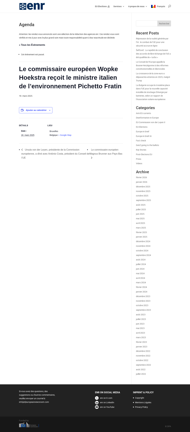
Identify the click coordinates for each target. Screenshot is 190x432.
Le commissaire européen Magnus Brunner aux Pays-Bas (106, 151)
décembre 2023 (143, 296)
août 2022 (140, 369)
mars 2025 (141, 227)
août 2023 (140, 314)
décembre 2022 (143, 351)
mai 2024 (140, 273)
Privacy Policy (141, 407)
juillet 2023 (141, 319)
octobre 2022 (142, 360)
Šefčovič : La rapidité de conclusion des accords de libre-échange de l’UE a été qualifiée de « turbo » (153, 54)
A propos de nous (136, 6)
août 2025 (140, 204)
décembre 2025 (143, 186)
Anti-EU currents (143, 113)
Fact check (141, 140)
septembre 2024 (143, 255)
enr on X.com (106, 398)
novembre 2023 (143, 300)
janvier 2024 (141, 291)
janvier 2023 (141, 346)
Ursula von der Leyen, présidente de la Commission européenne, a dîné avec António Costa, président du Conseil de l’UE (55, 153)
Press (138, 159)
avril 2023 (140, 332)
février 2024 (141, 287)
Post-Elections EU (144, 154)
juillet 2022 (141, 373)
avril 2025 (140, 223)
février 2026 (141, 177)
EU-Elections (141, 126)
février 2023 (141, 342)
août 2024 (140, 259)
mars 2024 (141, 282)
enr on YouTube (107, 407)
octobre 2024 (142, 250)
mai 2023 (140, 328)
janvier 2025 (141, 236)
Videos (139, 163)
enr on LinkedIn (107, 402)
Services (117, 6)
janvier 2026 (141, 182)
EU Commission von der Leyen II (150, 122)
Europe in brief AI (144, 136)
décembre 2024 (143, 241)
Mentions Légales (143, 402)
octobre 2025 (142, 195)
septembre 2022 (143, 364)
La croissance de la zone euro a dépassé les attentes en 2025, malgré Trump (153, 77)
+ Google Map (64, 135)
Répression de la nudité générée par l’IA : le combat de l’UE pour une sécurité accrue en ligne (152, 42)
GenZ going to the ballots (147, 145)
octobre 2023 (142, 305)
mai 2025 (140, 218)
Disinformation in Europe (147, 117)
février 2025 (141, 232)
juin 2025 (140, 213)
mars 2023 (141, 337)
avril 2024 (140, 278)
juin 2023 (140, 323)
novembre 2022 (143, 355)
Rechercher (164, 23)
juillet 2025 (141, 209)
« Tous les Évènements (32, 45)
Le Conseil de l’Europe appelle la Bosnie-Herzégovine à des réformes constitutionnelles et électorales (152, 65)
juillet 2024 (141, 264)
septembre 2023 (143, 309)
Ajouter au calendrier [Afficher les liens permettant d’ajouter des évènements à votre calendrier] (36, 110)
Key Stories (141, 149)
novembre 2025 (143, 191)
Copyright (139, 397)
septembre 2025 (143, 200)
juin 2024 (140, 268)
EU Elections (101, 6)
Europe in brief (142, 131)
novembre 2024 (143, 246)
